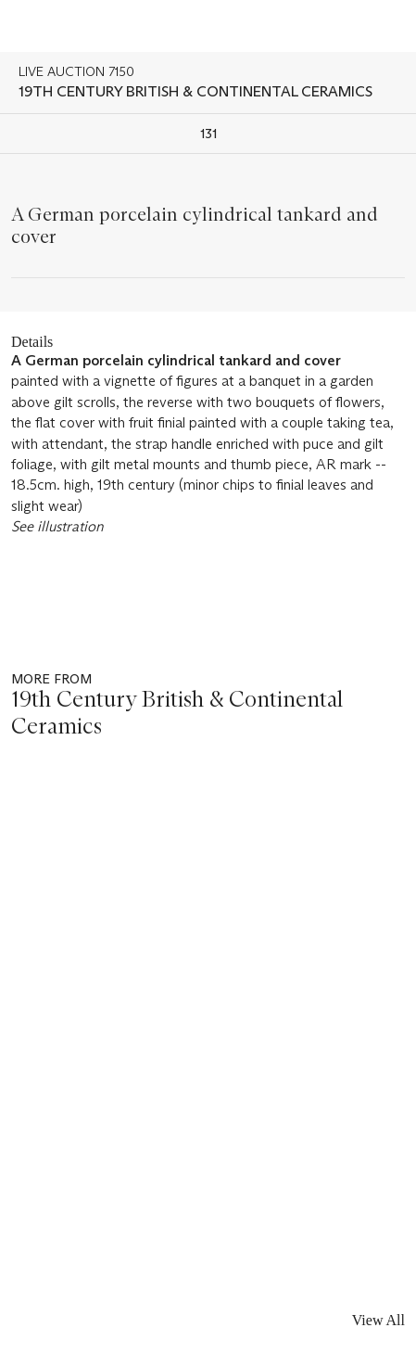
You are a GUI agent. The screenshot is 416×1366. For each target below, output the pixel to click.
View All (378, 1320)
